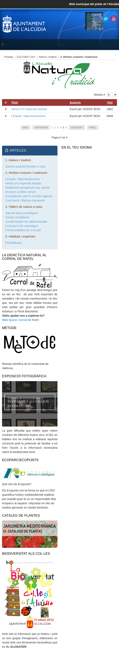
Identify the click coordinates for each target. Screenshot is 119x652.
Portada (8, 57)
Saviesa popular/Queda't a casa (25, 166)
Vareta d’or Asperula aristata (29, 109)
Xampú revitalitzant (17, 217)
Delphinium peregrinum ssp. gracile (27, 187)
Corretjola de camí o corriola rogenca (28, 196)
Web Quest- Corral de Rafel (20, 320)
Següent (77, 127)
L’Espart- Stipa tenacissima (28, 116)
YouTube (113, 18)
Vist (110, 102)
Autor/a (75, 102)
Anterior (41, 127)
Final (92, 127)
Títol (14, 102)
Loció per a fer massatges (21, 226)
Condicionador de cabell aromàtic (26, 221)
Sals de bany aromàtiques (21, 213)
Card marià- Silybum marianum (25, 200)
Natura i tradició (48, 57)
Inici (25, 127)
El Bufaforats (13, 242)
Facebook (97, 18)
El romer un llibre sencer (20, 192)
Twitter (105, 18)
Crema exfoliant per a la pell (23, 230)
